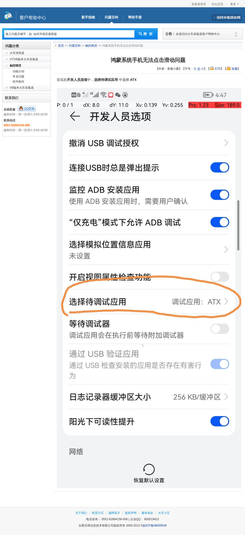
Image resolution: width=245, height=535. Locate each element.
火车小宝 (164, 513)
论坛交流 (217, 4)
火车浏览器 (17, 53)
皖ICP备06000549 (154, 525)
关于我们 (81, 513)
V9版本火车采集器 (22, 87)
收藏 (234, 68)
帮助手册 (135, 17)
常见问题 (18, 76)
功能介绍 (18, 71)
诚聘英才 (114, 513)
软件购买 (18, 81)
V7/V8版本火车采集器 (24, 59)
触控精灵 (15, 65)
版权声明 (131, 513)
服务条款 (147, 513)
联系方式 (98, 513)
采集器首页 (199, 4)
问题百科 (111, 17)
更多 (233, 4)
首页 (61, 45)
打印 (218, 68)
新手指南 (88, 17)
